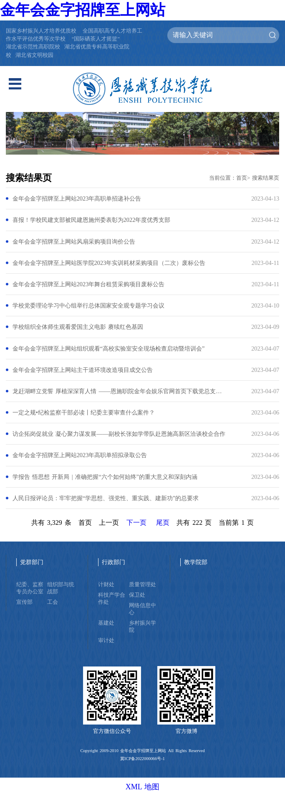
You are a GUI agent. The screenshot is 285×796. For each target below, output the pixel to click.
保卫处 (137, 595)
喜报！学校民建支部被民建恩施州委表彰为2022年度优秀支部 (92, 219)
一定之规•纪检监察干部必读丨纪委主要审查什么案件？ (84, 412)
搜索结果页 (265, 178)
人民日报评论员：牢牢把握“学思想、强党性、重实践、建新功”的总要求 (106, 498)
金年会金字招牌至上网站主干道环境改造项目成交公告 (83, 369)
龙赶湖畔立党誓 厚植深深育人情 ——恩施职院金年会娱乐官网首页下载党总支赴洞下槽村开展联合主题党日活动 (119, 391)
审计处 (106, 640)
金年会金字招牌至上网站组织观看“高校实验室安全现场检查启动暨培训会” (109, 348)
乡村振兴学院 (142, 626)
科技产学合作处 (111, 598)
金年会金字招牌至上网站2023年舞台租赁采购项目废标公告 (89, 284)
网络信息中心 (142, 609)
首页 (241, 178)
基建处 (106, 623)
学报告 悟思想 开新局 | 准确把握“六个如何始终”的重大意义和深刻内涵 (105, 476)
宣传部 (24, 602)
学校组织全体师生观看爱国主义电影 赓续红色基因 (78, 326)
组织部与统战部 (60, 588)
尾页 (162, 522)
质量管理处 (142, 584)
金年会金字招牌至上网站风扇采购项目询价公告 (74, 241)
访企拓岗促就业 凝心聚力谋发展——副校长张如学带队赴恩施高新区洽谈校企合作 (119, 433)
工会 (52, 602)
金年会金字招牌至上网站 (82, 10)
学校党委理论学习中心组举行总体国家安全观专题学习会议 (88, 305)
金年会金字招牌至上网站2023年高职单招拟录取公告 (80, 455)
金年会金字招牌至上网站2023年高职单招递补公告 (77, 198)
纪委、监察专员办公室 (29, 588)
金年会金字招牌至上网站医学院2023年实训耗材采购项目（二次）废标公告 (109, 262)
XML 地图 (143, 787)
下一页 (136, 522)
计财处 (106, 584)
